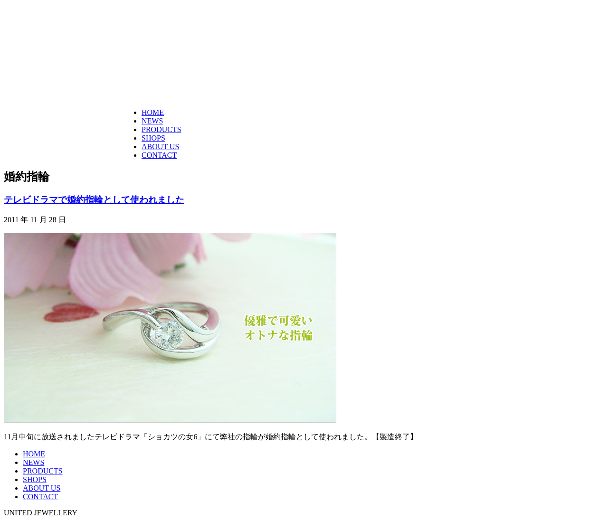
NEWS (152, 121)
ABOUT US (160, 146)
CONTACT (159, 155)
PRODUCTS (161, 129)
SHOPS (153, 138)
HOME (153, 112)
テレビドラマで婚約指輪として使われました (94, 200)
